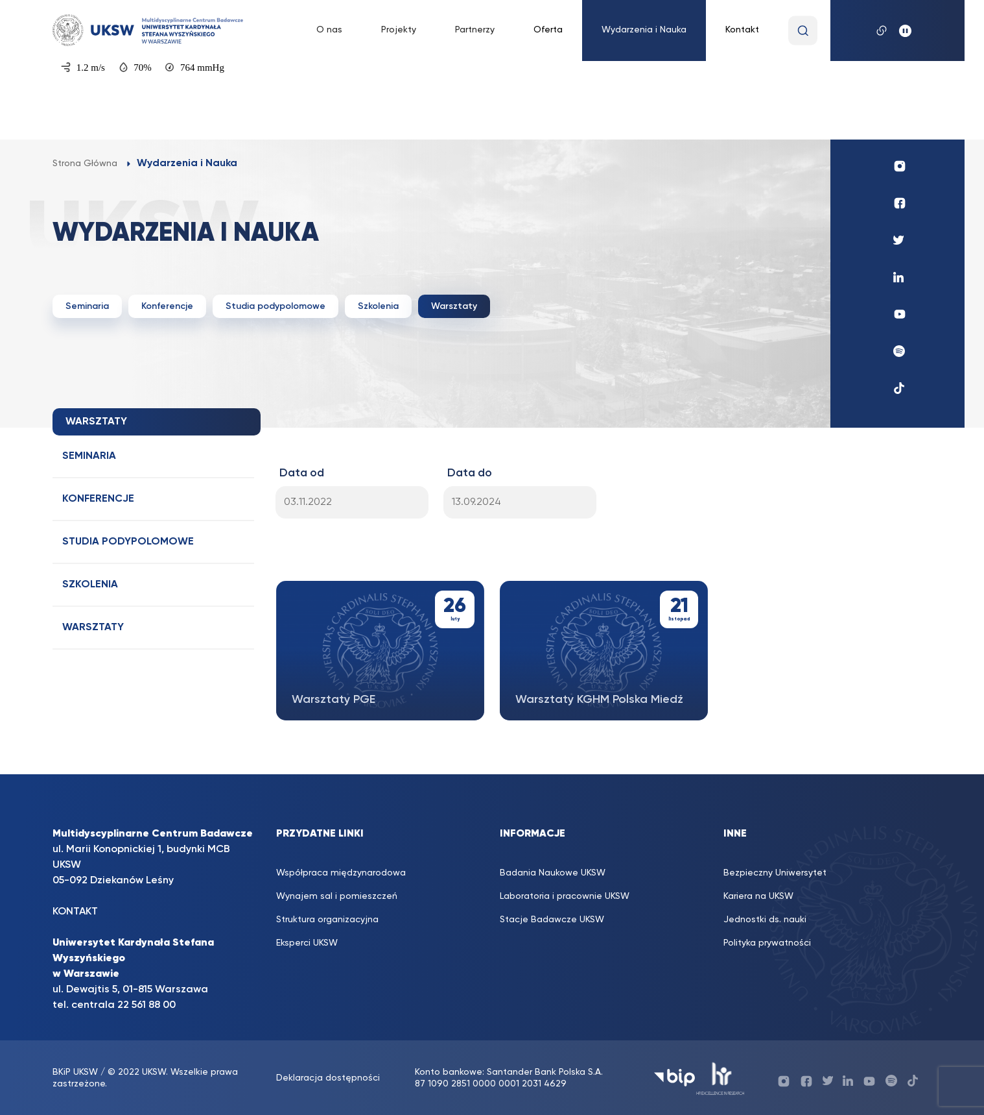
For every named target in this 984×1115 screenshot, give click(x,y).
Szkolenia (378, 306)
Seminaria (87, 306)
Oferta (548, 29)
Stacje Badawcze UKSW (552, 919)
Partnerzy (475, 29)
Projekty (398, 29)
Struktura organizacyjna (327, 919)
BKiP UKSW (76, 1072)
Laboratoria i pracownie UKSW (564, 896)
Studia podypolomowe (275, 306)
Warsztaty (454, 306)
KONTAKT (75, 912)
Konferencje (167, 306)
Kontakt (742, 29)
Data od (301, 473)
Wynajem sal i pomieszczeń (336, 896)
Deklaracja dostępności (328, 1078)
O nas (329, 29)
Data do (469, 473)
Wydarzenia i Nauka (644, 29)
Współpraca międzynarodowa (341, 872)
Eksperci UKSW (307, 943)
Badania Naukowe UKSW (552, 872)
